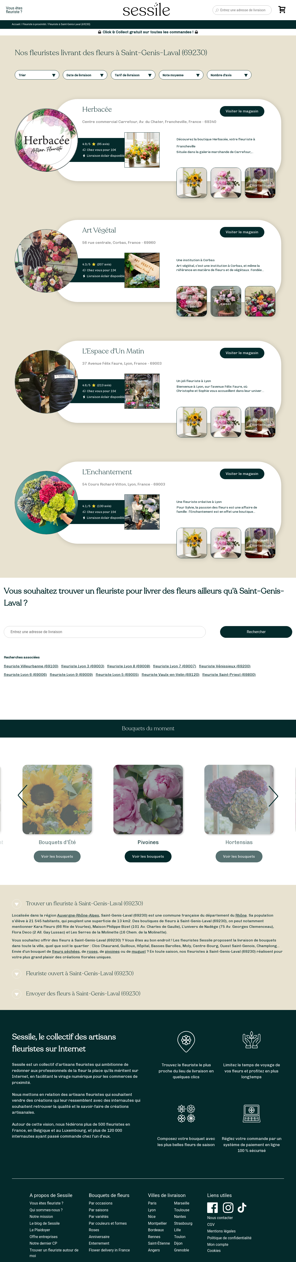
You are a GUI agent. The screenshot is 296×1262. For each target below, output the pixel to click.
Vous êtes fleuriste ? (46, 1203)
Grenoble (181, 1250)
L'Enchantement (107, 472)
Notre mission (41, 1216)
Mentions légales (221, 1231)
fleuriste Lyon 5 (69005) (117, 674)
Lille (177, 1230)
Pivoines (148, 842)
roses (92, 951)
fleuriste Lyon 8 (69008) (128, 666)
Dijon (178, 1243)
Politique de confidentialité (229, 1238)
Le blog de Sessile (45, 1223)
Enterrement (99, 1243)
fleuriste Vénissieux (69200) (225, 666)
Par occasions (100, 1203)
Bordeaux (156, 1230)
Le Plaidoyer (40, 1230)
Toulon (180, 1237)
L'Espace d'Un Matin (113, 351)
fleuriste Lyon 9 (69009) (71, 674)
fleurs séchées (66, 951)
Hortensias (239, 842)
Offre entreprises (43, 1237)
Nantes (180, 1216)
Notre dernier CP (43, 1243)
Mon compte (217, 1244)
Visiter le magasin (242, 111)
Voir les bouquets (57, 856)
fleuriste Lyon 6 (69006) (25, 674)
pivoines (112, 951)
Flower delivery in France (109, 1250)
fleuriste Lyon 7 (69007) (174, 666)
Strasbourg (183, 1223)
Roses (94, 1230)
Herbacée (97, 109)
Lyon (152, 1210)
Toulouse (181, 1210)
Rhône (241, 915)
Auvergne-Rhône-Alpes (78, 915)
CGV (211, 1224)
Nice (152, 1216)
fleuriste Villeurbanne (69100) (31, 666)
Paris (152, 1203)
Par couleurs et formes (108, 1223)
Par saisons (98, 1210)
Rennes (154, 1237)
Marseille (181, 1203)
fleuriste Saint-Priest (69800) (229, 674)
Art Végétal (99, 230)
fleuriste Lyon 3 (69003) (82, 666)
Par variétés (99, 1216)
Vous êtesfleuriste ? (14, 10)
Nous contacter (220, 1218)
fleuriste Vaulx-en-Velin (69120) (170, 674)
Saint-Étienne (159, 1243)
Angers (154, 1250)
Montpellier (157, 1223)
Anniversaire (99, 1237)
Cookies (214, 1250)
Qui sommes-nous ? (46, 1210)
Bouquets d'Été (57, 842)
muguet (139, 951)
